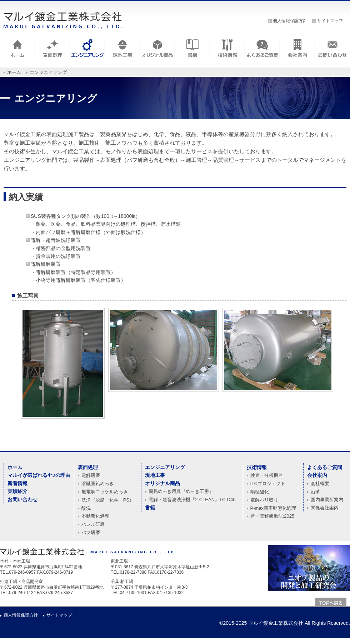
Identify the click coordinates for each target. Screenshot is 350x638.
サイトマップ (330, 20)
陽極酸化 (259, 491)
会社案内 (317, 475)
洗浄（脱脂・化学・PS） (107, 500)
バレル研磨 (93, 524)
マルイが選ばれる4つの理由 (39, 475)
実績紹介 (18, 491)
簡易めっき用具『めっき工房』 (181, 491)
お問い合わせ (23, 499)
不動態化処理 (95, 516)
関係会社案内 (325, 507)
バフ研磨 (90, 532)
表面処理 (88, 467)
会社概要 (320, 483)
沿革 (315, 491)
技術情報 (257, 467)
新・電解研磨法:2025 (272, 516)
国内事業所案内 (327, 499)
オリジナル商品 (162, 483)
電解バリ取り (264, 500)
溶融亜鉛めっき (97, 483)
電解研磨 (90, 475)
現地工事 (155, 475)
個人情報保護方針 (290, 20)
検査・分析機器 (266, 475)
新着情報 (18, 483)
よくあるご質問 (324, 467)
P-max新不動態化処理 (273, 508)
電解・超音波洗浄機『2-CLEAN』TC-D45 (192, 499)
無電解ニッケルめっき (104, 491)
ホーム (14, 72)
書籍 (150, 507)
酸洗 (86, 508)
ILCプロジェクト (267, 483)
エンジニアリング (165, 467)
